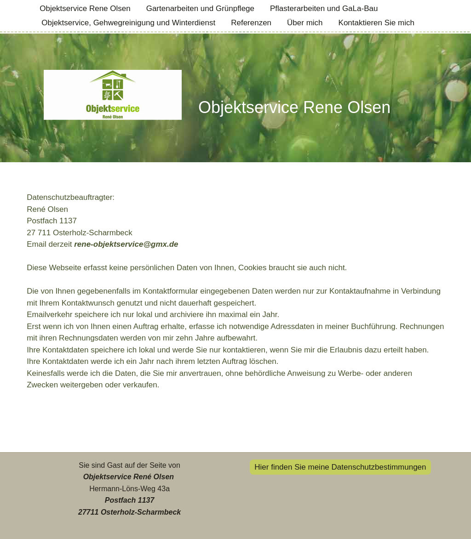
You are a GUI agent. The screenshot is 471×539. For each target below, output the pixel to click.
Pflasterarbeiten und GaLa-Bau (324, 8)
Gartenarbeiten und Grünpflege (200, 8)
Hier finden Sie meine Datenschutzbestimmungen (340, 467)
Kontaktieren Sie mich (376, 22)
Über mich (304, 22)
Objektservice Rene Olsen (85, 8)
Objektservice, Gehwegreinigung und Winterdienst (128, 22)
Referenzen (251, 22)
